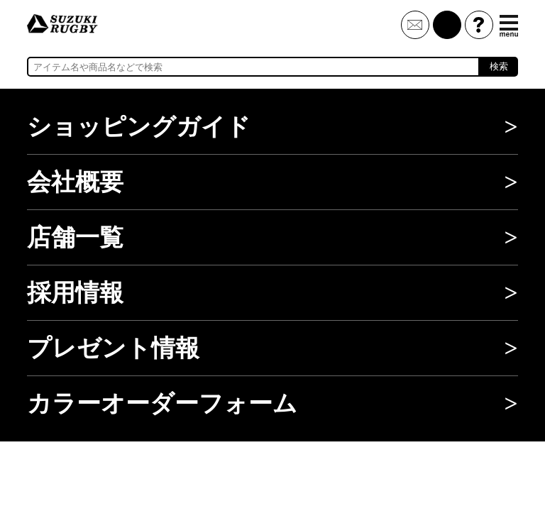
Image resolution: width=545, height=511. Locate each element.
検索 (499, 66)
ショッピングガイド (139, 127)
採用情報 (75, 293)
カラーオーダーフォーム (162, 403)
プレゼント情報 (113, 348)
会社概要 (75, 182)
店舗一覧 (75, 237)
